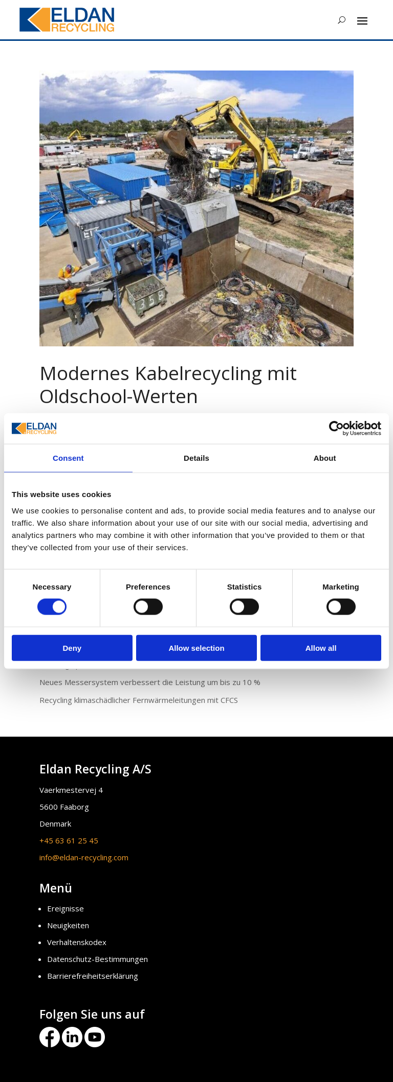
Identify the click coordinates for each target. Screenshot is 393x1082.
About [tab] (325, 458)
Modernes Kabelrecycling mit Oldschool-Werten (168, 384)
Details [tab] (196, 458)
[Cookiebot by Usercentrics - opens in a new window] (336, 428)
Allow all (321, 647)
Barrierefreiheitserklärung (92, 976)
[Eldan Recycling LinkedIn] (72, 1044)
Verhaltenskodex (76, 942)
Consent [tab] (68, 458)
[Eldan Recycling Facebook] (50, 1044)
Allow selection (196, 647)
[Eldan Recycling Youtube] (94, 1044)
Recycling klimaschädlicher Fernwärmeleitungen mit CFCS (138, 700)
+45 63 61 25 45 (68, 840)
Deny (71, 647)
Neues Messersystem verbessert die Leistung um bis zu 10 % (149, 682)
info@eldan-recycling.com (83, 857)
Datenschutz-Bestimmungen (97, 959)
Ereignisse (65, 908)
